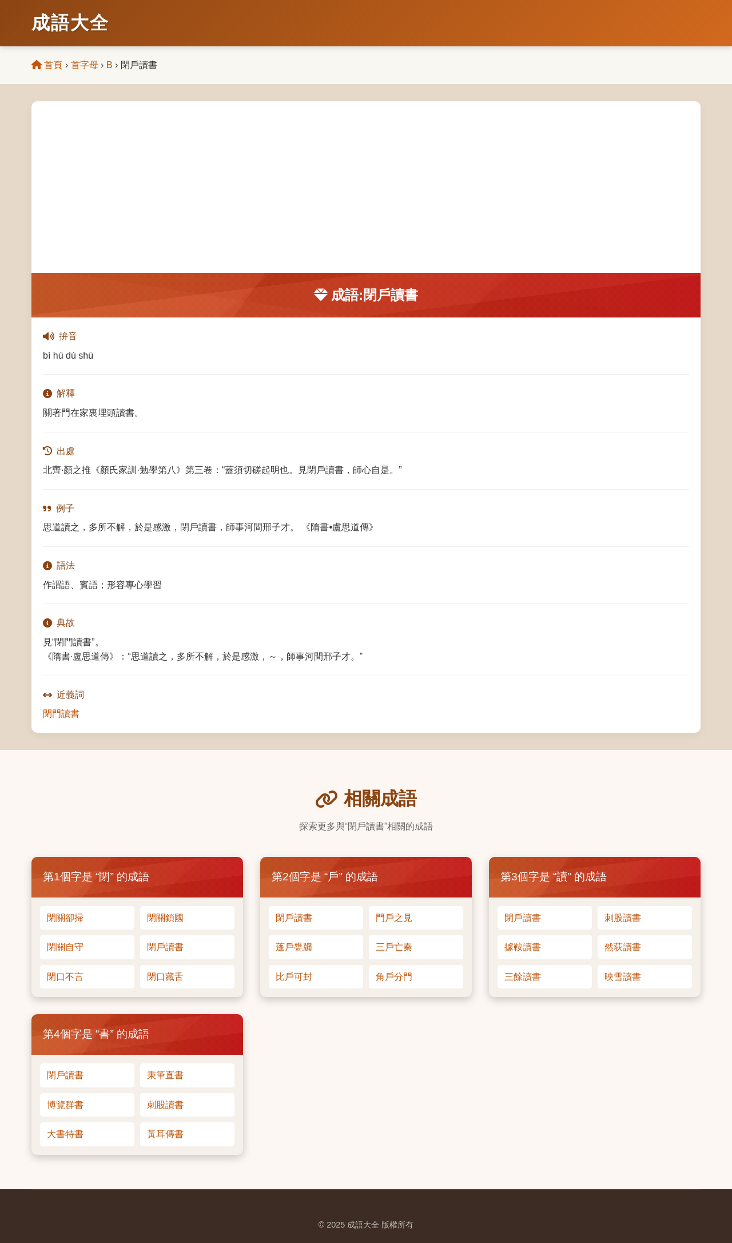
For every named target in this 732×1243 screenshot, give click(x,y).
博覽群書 (65, 1105)
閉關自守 (65, 947)
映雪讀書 (622, 977)
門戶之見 (394, 918)
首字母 (84, 65)
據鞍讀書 (522, 947)
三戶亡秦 (394, 947)
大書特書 (65, 1134)
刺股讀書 (622, 918)
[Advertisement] (366, 187)
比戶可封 (294, 977)
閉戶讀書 (165, 947)
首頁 (46, 65)
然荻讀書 (622, 947)
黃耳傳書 (165, 1134)
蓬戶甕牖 (294, 947)
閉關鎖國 (165, 918)
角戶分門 (394, 977)
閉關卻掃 (65, 918)
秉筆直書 (165, 1075)
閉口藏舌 (165, 977)
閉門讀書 (61, 713)
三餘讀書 (522, 977)
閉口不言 (65, 977)
